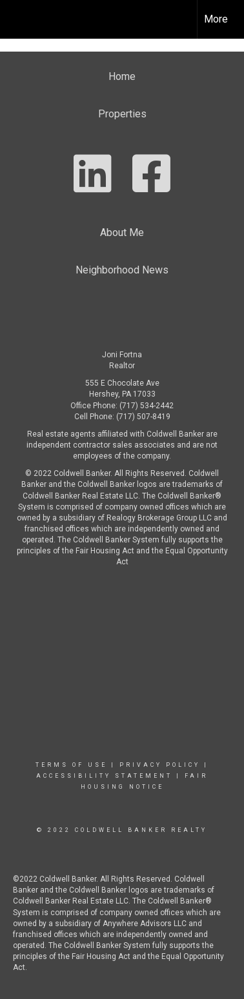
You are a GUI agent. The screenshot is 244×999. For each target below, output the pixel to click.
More (216, 19)
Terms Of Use (71, 765)
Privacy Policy (159, 765)
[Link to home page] (21, 19)
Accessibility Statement (104, 776)
